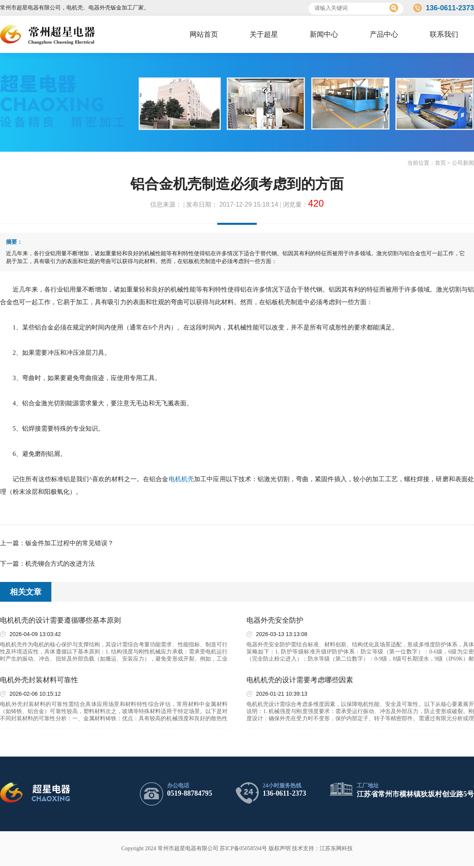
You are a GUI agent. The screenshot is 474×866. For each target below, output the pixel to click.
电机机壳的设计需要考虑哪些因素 (299, 680)
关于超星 (264, 34)
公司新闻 (463, 163)
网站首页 (204, 34)
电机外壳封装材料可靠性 (39, 680)
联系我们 (444, 34)
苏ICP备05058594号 (243, 848)
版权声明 (280, 848)
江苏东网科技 (336, 848)
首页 (440, 163)
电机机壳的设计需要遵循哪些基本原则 (60, 620)
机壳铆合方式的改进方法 (60, 563)
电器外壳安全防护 (274, 620)
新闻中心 (324, 34)
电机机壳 (181, 479)
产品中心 (384, 34)
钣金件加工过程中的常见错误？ (69, 543)
